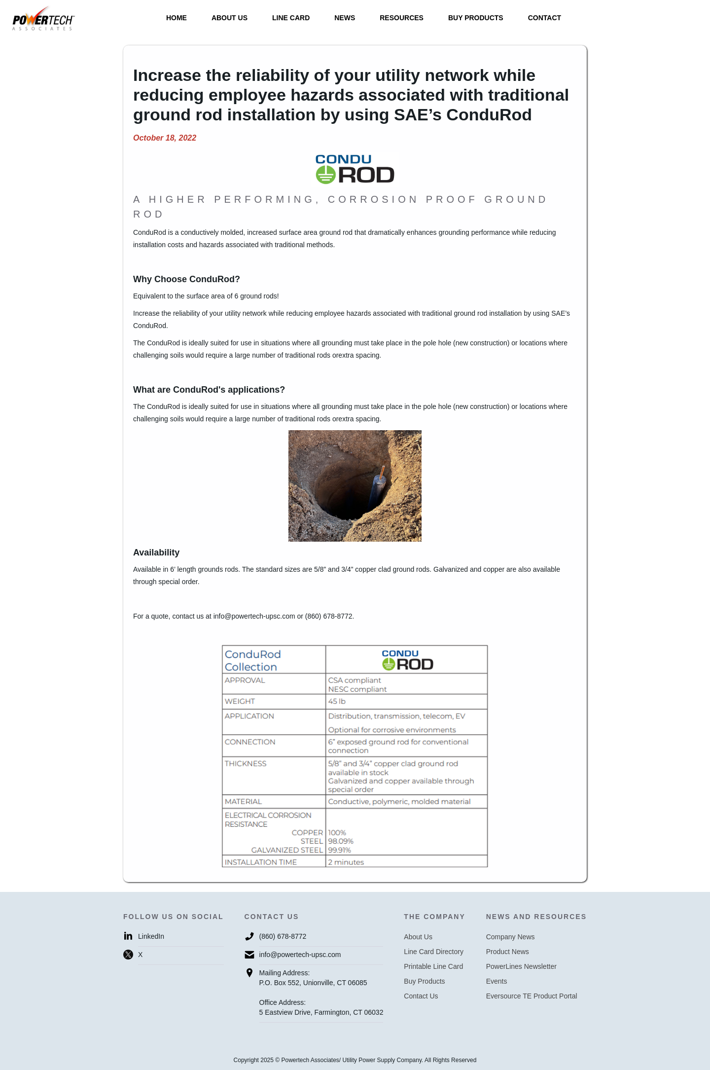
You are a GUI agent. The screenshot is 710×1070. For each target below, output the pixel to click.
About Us (418, 937)
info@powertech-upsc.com (300, 955)
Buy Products (424, 981)
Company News (510, 937)
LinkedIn (151, 936)
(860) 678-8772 (283, 936)
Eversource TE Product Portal (531, 996)
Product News (507, 952)
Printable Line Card (433, 966)
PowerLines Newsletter (521, 966)
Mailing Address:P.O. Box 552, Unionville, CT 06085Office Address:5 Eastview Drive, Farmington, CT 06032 (321, 992)
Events (496, 981)
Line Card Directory (433, 952)
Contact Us (421, 996)
